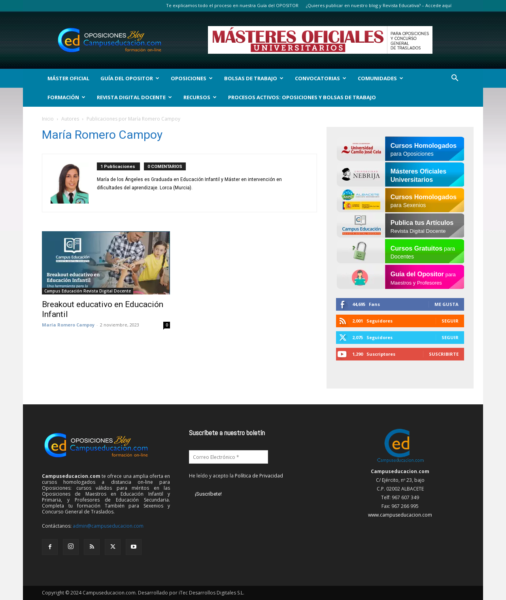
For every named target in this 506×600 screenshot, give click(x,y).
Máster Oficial (68, 78)
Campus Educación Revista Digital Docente (87, 291)
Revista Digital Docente (134, 97)
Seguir (450, 321)
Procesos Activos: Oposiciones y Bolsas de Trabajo (302, 97)
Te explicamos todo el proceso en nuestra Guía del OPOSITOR (232, 5)
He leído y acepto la (236, 475)
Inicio (48, 118)
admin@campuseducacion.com (108, 526)
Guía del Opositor (129, 78)
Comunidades (380, 78)
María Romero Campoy (68, 325)
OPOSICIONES (192, 78)
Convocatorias (320, 78)
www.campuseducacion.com (400, 514)
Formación (66, 97)
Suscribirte (444, 354)
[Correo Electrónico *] (228, 457)
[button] (454, 79)
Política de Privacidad (259, 475)
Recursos (200, 97)
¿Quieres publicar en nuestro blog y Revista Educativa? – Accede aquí (378, 5)
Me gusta (446, 304)
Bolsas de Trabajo (253, 78)
